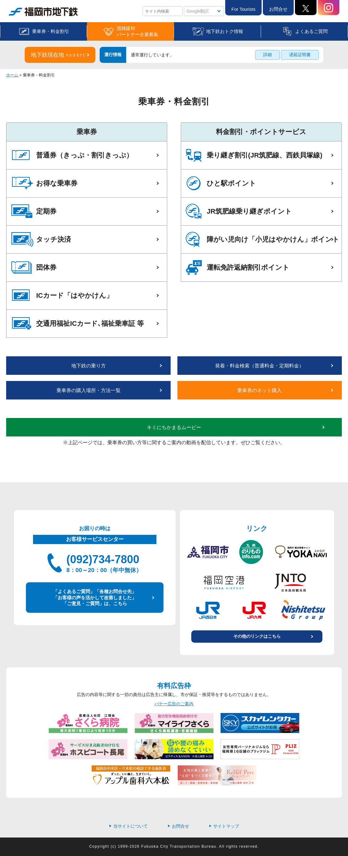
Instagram (328, 7)
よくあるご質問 (311, 31)
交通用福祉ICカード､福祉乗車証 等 (90, 323)
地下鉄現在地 (58, 55)
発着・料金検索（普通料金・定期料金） (259, 365)
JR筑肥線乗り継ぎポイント (249, 211)
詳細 (267, 54)
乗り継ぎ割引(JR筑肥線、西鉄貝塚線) (264, 155)
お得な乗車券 (56, 183)
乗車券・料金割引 (50, 31)
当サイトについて (128, 826)
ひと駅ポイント (231, 183)
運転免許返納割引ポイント (248, 267)
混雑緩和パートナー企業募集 (137, 31)
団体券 (46, 267)
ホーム (12, 75)
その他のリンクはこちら (257, 636)
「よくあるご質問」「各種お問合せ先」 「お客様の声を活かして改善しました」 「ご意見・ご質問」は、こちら (94, 597)
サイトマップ (224, 826)
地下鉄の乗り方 (88, 365)
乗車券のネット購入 (259, 390)
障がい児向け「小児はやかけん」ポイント (273, 239)
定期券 (46, 211)
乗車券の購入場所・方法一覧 (88, 390)
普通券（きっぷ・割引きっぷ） (84, 155)
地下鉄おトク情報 (224, 31)
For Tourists (243, 9)
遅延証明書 (300, 54)
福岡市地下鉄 (43, 11)
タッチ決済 (53, 239)
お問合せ (278, 9)
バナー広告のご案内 (174, 703)
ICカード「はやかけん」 (74, 295)
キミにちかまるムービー (174, 427)
